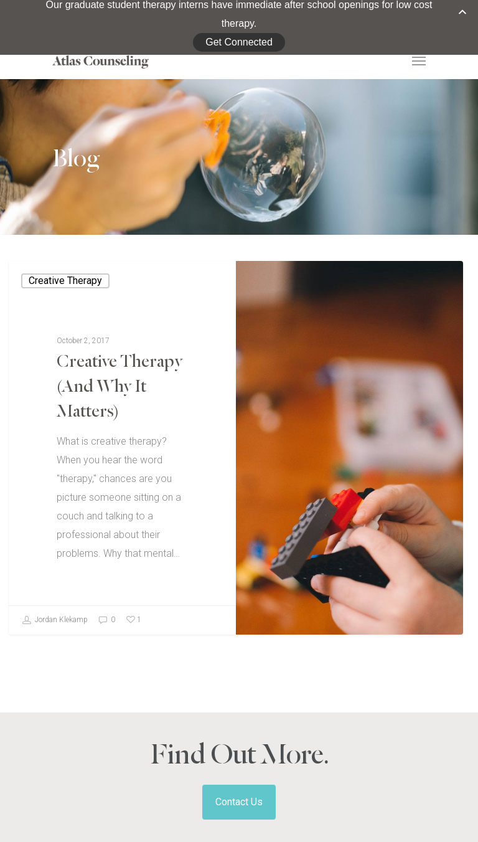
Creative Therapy (65, 247)
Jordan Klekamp (55, 587)
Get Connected (239, 29)
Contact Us (239, 769)
